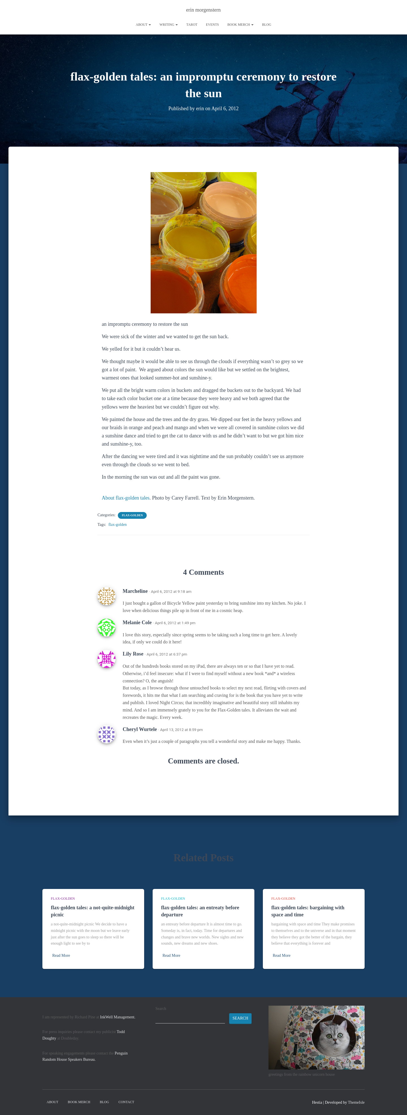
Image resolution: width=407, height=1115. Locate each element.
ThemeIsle (356, 1102)
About (143, 25)
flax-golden (132, 515)
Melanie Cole (137, 622)
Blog (266, 25)
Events (212, 25)
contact (126, 1102)
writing (168, 25)
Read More (61, 955)
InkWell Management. (117, 1017)
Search (160, 1008)
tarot (191, 25)
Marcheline (135, 591)
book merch (240, 25)
